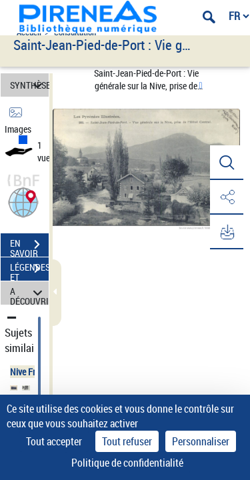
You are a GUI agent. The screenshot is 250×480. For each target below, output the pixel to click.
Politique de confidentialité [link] (127, 462)
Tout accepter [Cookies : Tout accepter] (54, 441)
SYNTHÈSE (29, 85)
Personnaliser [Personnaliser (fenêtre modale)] (200, 441)
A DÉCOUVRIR (29, 293)
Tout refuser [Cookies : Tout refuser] (127, 441)
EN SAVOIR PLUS (29, 246)
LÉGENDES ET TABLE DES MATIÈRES (29, 270)
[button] (23, 201)
